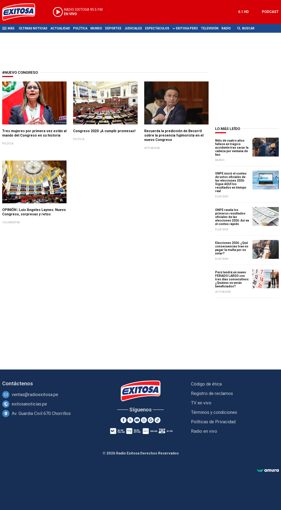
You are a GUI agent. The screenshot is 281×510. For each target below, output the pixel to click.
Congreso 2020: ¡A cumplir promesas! (104, 131)
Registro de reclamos (212, 393)
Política (80, 28)
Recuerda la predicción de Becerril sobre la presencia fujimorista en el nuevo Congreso (174, 135)
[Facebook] (123, 420)
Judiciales (133, 28)
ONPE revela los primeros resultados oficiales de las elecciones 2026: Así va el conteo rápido (232, 217)
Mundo (96, 28)
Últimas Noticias (33, 28)
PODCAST (270, 12)
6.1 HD (243, 12)
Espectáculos (157, 28)
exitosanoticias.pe (29, 404)
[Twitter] (130, 420)
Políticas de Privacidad (213, 421)
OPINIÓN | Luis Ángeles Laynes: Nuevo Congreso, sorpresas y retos (34, 212)
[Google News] (151, 420)
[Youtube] (137, 420)
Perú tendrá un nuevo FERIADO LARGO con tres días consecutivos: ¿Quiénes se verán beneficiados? (232, 279)
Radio (226, 28)
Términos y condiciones (214, 412)
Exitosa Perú (187, 28)
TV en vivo (201, 402)
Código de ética (206, 384)
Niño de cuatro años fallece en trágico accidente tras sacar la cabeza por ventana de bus (232, 147)
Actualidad (60, 28)
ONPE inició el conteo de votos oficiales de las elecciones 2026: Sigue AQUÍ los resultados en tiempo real (231, 182)
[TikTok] (157, 420)
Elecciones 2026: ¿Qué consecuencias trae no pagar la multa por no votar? (231, 248)
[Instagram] (144, 420)
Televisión (209, 28)
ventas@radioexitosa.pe (35, 394)
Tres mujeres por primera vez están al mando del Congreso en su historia (34, 133)
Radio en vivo (204, 431)
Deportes (113, 28)
